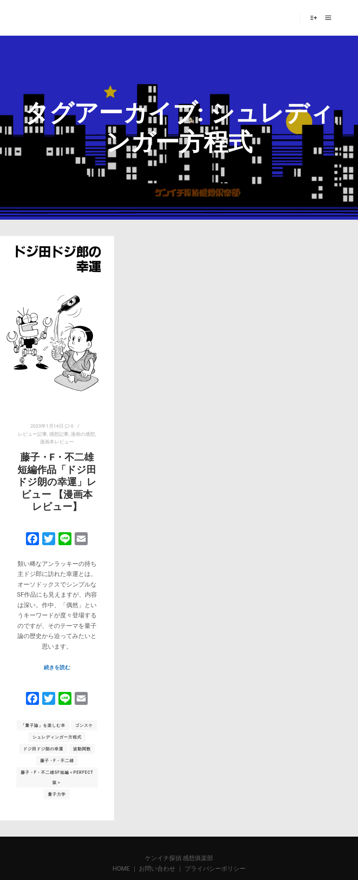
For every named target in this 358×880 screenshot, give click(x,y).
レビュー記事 (32, 434)
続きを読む (57, 667)
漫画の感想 (83, 434)
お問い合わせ (157, 868)
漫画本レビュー (57, 442)
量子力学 (57, 794)
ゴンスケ (84, 725)
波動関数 (82, 749)
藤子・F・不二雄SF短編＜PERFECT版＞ (57, 777)
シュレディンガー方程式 (57, 737)
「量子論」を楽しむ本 (43, 725)
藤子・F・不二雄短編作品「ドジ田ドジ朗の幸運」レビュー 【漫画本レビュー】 (57, 482)
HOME (121, 868)
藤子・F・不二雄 (57, 760)
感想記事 (59, 434)
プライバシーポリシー (215, 868)
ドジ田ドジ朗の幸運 (43, 749)
